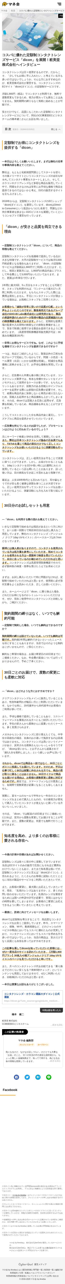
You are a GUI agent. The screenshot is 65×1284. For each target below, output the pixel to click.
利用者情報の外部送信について (19, 1276)
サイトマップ (40, 1276)
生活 (13, 10)
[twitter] (27, 1077)
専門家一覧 (38, 1270)
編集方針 (59, 1270)
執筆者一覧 (49, 1270)
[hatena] (38, 1077)
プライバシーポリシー (45, 1273)
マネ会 (4, 10)
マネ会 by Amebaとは (11, 1270)
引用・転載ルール (26, 1273)
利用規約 (14, 1273)
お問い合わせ (53, 1276)
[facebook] (16, 1077)
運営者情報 (27, 1270)
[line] (48, 1077)
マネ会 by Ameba (19, 1195)
